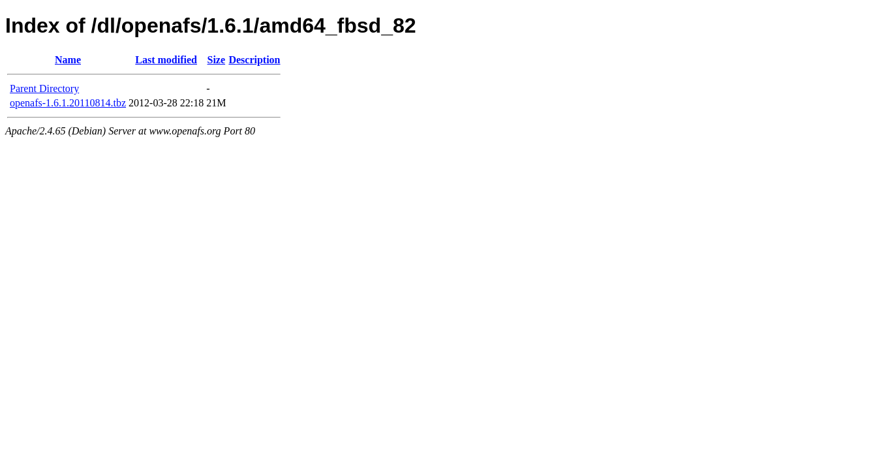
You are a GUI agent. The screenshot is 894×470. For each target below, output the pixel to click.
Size (217, 59)
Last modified (166, 59)
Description (254, 59)
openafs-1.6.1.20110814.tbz (68, 102)
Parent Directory (44, 88)
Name (68, 59)
